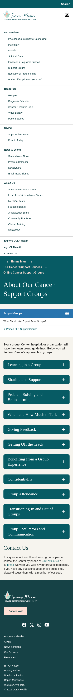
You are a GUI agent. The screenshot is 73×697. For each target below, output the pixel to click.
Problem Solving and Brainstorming (25, 397)
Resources (10, 88)
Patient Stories (16, 118)
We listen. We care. (14, 685)
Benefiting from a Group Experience (28, 462)
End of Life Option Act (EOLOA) (25, 79)
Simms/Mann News (18, 156)
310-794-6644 (50, 561)
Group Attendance (23, 494)
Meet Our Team (16, 201)
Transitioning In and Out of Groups (30, 511)
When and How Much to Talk (32, 414)
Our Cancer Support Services (22, 267)
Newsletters (14, 167)
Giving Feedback (22, 429)
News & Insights (12, 646)
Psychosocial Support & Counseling (27, 39)
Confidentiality (20, 479)
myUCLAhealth (12, 247)
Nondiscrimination (13, 675)
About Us (9, 183)
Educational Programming (22, 73)
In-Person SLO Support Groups (20, 329)
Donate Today (15, 140)
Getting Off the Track (25, 444)
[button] (36, 240)
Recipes (12, 95)
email (10, 564)
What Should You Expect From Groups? (24, 321)
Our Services (11, 32)
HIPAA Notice (11, 665)
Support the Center (18, 134)
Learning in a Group (24, 364)
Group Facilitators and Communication (26, 531)
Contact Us (14, 230)
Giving (8, 128)
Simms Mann (18, 261)
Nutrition (12, 50)
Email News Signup (18, 173)
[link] (24, 625)
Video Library (15, 112)
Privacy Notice (12, 670)
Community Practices (19, 218)
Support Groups (16, 68)
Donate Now (16, 611)
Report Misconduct (14, 680)
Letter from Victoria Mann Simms (25, 195)
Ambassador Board (18, 212)
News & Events (12, 149)
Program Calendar (18, 162)
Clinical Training (16, 224)
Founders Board (17, 206)
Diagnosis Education (19, 101)
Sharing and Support (25, 379)
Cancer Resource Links (20, 107)
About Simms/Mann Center (22, 189)
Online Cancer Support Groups (23, 272)
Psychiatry (14, 44)
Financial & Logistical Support (24, 62)
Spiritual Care (15, 56)
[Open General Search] (65, 4)
